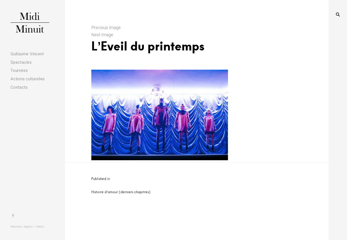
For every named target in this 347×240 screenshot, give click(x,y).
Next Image (102, 34)
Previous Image (106, 27)
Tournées (19, 70)
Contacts (19, 87)
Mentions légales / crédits (27, 226)
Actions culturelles (28, 79)
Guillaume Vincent (27, 54)
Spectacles (21, 62)
